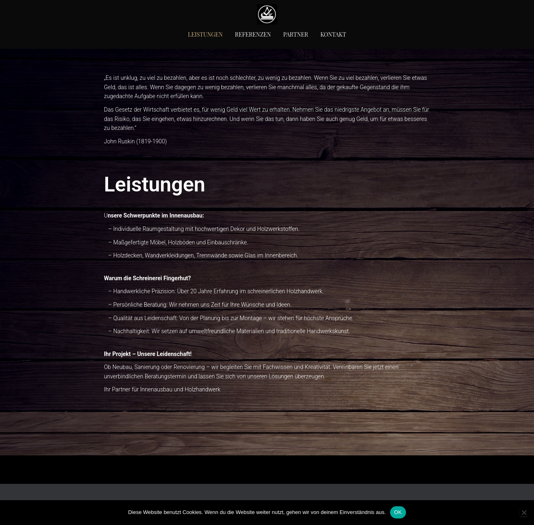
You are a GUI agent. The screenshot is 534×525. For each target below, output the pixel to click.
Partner (295, 34)
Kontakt (333, 34)
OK (398, 512)
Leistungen (205, 34)
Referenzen (253, 34)
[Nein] (524, 512)
